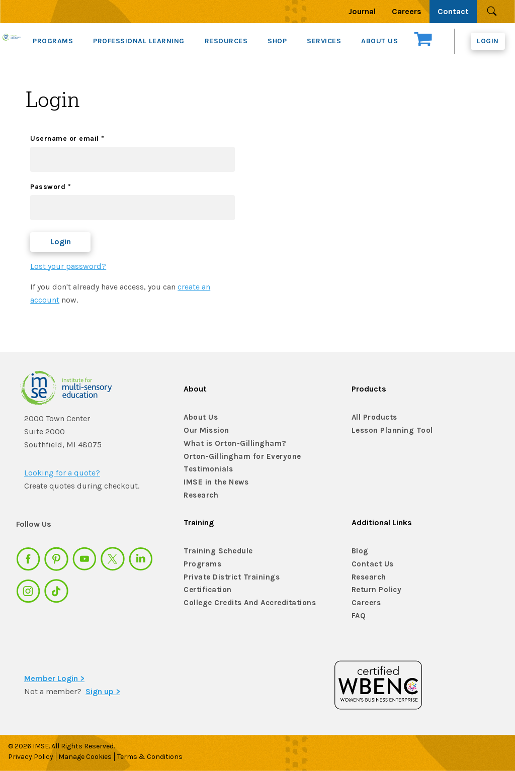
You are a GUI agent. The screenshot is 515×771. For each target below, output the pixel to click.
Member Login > (54, 678)
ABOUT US (379, 41)
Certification (206, 590)
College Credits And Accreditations (244, 603)
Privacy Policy (30, 756)
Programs (201, 564)
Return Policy (375, 590)
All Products (373, 417)
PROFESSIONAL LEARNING (139, 41)
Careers (406, 11)
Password (50, 186)
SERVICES (324, 41)
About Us (199, 417)
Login (488, 41)
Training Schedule (214, 551)
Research (200, 495)
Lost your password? (68, 266)
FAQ (358, 616)
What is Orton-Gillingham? (231, 443)
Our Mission (205, 430)
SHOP (277, 41)
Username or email (67, 138)
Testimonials (206, 469)
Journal (362, 11)
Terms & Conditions (156, 756)
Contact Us (371, 564)
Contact (453, 11)
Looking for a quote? (62, 472)
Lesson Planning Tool (389, 430)
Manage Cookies (88, 756)
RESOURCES (226, 41)
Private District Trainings (228, 577)
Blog (359, 551)
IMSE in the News (213, 482)
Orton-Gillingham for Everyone (237, 456)
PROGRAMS (53, 41)
